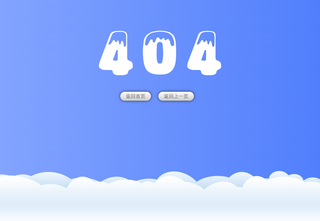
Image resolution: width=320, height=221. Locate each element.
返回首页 (135, 96)
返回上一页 (176, 96)
